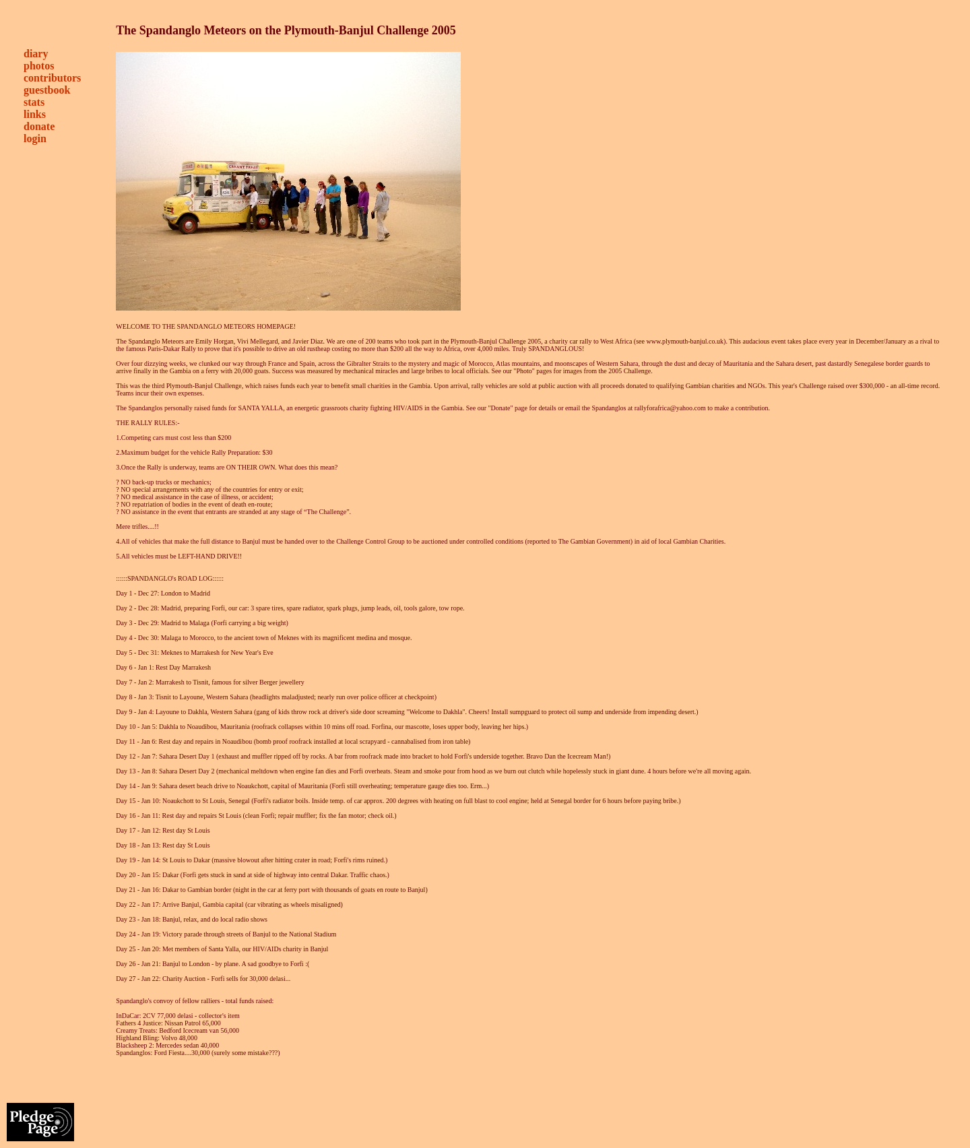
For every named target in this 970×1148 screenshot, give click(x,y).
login (35, 138)
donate (39, 126)
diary (36, 53)
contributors (52, 78)
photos (39, 65)
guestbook (47, 90)
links (35, 114)
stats (34, 102)
